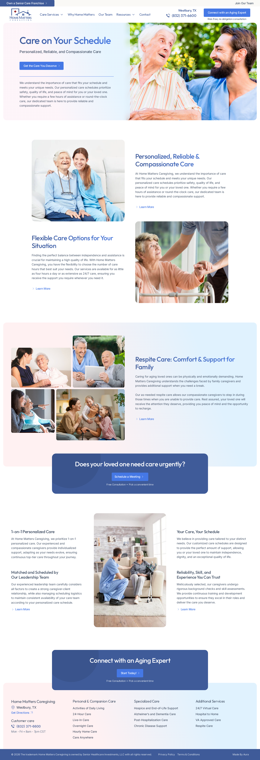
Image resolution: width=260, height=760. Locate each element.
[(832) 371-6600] (168, 15)
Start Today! (128, 673)
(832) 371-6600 (184, 15)
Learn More (146, 207)
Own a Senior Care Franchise (25, 3)
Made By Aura (241, 754)
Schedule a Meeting (127, 476)
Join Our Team (244, 3)
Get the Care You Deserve (40, 65)
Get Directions (20, 712)
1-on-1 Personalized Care (32, 531)
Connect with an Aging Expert (227, 12)
